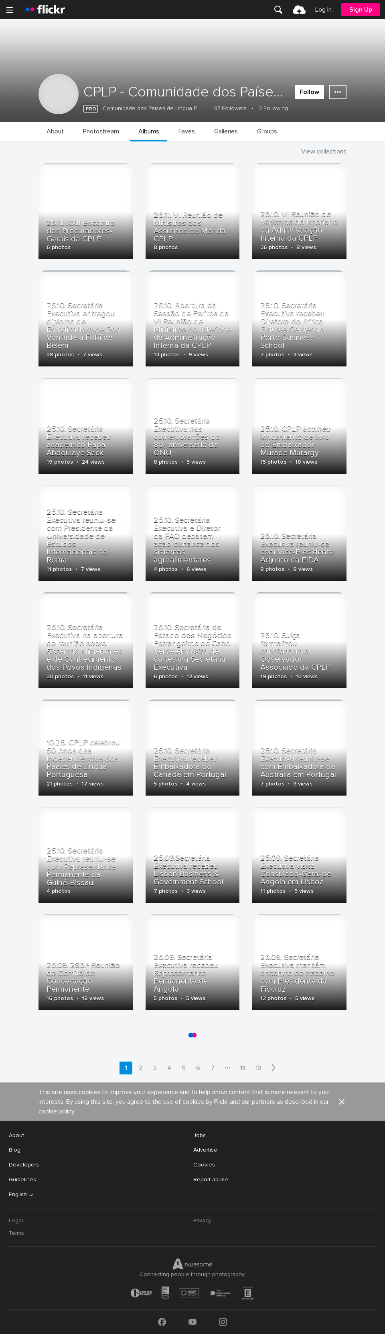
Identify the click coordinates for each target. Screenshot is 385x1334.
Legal (16, 1220)
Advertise (205, 1149)
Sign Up (360, 10)
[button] (341, 1102)
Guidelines (22, 1179)
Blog (14, 1149)
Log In (323, 10)
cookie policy (56, 1111)
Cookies (204, 1164)
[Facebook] (162, 1322)
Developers (24, 1164)
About (16, 1135)
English (18, 1194)
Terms (16, 1233)
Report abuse (210, 1179)
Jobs (199, 1135)
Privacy (202, 1220)
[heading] (45, 9)
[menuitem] (278, 9)
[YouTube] (192, 1322)
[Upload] (299, 9)
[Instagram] (223, 1322)
